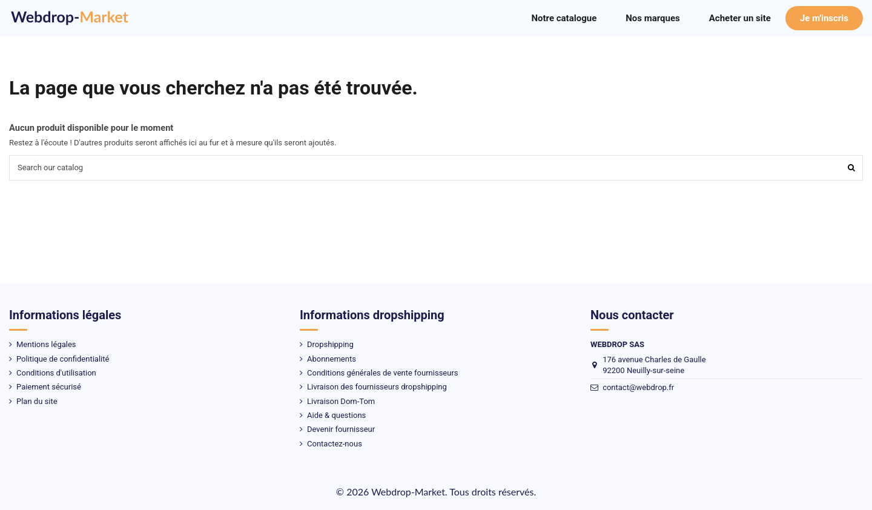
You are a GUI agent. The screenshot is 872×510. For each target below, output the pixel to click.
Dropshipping (330, 344)
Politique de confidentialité (62, 358)
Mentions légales (46, 344)
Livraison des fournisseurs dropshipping (377, 386)
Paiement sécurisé (48, 386)
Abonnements (331, 358)
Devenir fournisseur (341, 429)
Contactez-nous (334, 443)
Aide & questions (336, 415)
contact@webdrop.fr (638, 387)
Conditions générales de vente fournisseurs (382, 372)
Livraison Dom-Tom (341, 401)
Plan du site (37, 401)
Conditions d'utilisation (56, 372)
